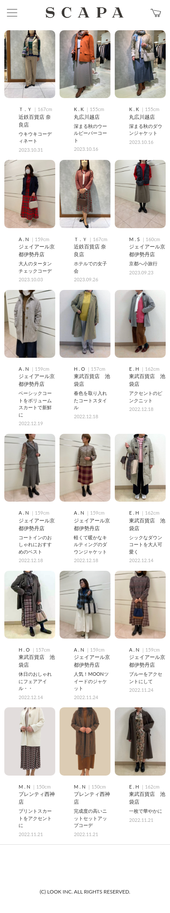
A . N (24, 239)
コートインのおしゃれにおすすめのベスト (35, 544)
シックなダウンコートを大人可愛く (145, 544)
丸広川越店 (87, 117)
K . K (79, 109)
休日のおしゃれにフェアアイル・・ (35, 681)
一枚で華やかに (145, 811)
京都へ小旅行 (143, 263)
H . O (80, 369)
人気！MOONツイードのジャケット (91, 681)
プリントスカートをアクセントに (35, 818)
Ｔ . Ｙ (26, 109)
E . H (134, 369)
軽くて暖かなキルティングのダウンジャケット (90, 544)
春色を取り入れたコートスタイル (90, 400)
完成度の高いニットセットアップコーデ (90, 818)
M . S (135, 239)
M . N (25, 786)
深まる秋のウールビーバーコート (90, 133)
